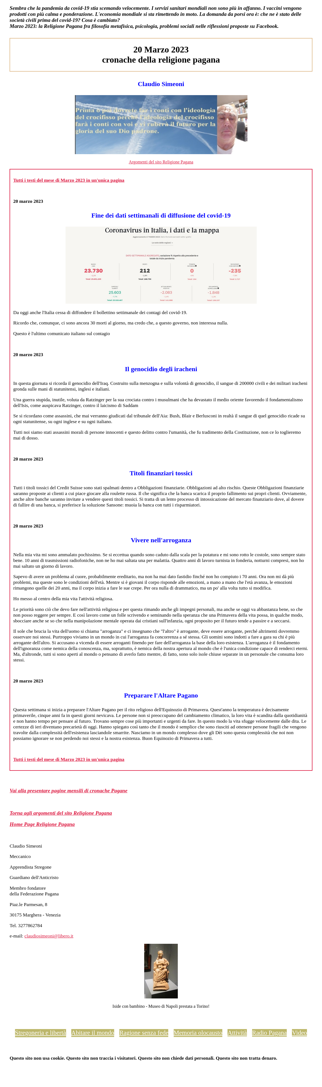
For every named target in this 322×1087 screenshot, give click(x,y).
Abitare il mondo (92, 1032)
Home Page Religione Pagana (42, 824)
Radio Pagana (269, 1032)
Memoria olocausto (198, 1032)
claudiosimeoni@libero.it (49, 936)
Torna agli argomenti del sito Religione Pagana (61, 813)
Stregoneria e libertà (40, 1032)
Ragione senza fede (143, 1032)
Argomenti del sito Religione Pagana (161, 162)
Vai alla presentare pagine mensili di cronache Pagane (68, 790)
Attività (237, 1032)
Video (299, 1032)
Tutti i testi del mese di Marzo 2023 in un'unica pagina (68, 180)
